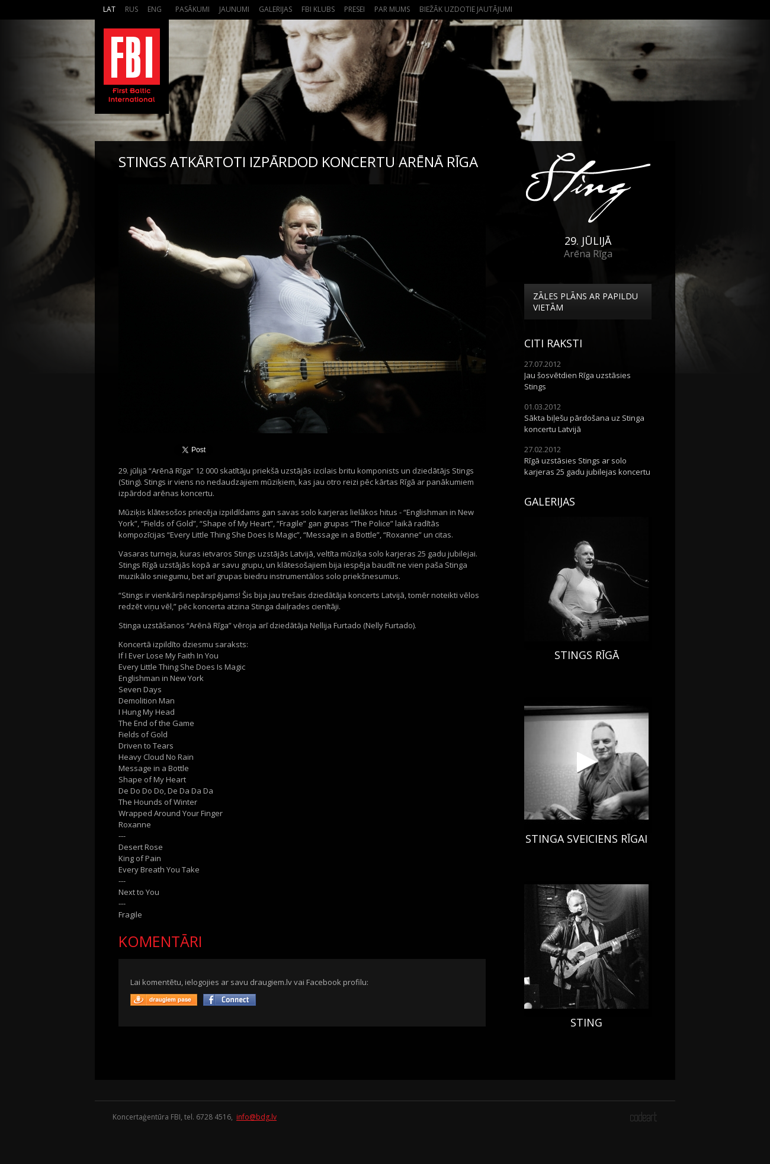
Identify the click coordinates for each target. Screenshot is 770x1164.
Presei (354, 9)
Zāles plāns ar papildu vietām (585, 301)
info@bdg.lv (256, 1117)
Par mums (392, 9)
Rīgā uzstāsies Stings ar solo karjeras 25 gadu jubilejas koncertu (587, 466)
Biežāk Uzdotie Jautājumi (465, 9)
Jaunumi (234, 9)
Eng (154, 9)
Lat (109, 9)
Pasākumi (192, 9)
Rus (131, 9)
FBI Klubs (318, 9)
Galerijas (275, 9)
